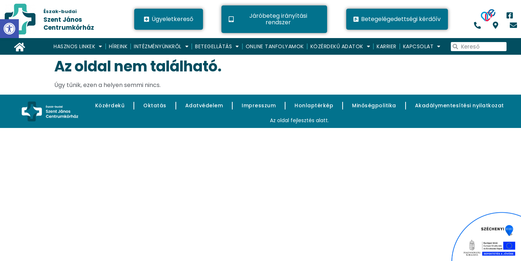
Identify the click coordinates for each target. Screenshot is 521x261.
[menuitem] (78, 46)
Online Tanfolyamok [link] (275, 46)
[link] (60, 19)
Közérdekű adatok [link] (340, 46)
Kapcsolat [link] (422, 46)
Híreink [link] (118, 46)
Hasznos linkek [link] (78, 46)
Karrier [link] (387, 46)
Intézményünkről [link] (161, 46)
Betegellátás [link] (217, 46)
